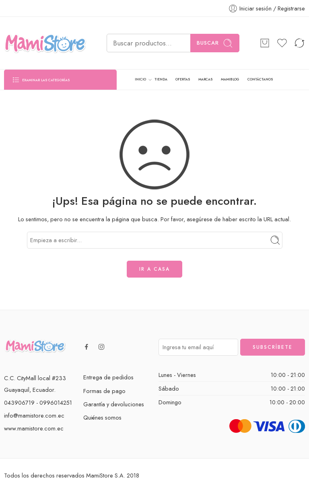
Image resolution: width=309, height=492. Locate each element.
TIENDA (160, 79)
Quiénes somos (102, 417)
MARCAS (205, 79)
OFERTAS (182, 79)
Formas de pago (104, 391)
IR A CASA (154, 269)
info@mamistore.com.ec (34, 415)
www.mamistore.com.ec (34, 428)
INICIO (140, 80)
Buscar (215, 43)
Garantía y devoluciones (113, 404)
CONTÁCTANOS (260, 79)
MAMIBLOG (230, 79)
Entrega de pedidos (108, 377)
